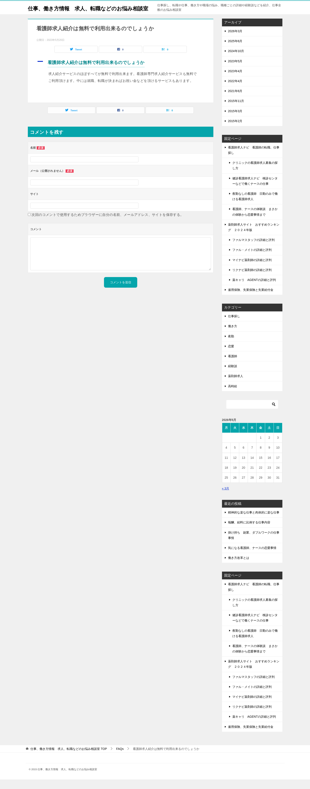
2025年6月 (235, 50)
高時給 (232, 395)
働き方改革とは (238, 567)
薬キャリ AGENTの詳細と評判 (254, 289)
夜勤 (231, 345)
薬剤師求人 (235, 385)
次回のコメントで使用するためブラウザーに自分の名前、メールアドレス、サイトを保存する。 (107, 224)
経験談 (232, 375)
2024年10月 (236, 60)
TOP (68, 758)
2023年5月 (235, 70)
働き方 (232, 335)
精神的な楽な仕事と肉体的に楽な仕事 (253, 522)
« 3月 (225, 498)
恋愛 (231, 355)
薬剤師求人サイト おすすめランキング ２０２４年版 (253, 236)
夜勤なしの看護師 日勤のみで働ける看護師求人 (255, 205)
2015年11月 (236, 110)
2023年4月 (235, 80)
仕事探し (234, 325)
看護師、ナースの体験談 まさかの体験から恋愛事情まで (255, 221)
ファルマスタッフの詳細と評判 (253, 249)
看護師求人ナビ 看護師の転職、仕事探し (253, 159)
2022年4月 (235, 90)
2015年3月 (235, 120)
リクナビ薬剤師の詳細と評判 (252, 279)
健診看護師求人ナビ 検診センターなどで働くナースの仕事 (255, 190)
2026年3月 (235, 40)
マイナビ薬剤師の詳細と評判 (252, 269)
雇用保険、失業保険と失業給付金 (250, 299)
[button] (120, 72)
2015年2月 (235, 130)
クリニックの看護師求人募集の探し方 (255, 175)
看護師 (232, 365)
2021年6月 (235, 100)
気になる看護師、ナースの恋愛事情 (252, 557)
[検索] (252, 414)
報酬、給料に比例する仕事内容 (249, 532)
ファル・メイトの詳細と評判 (252, 259)
